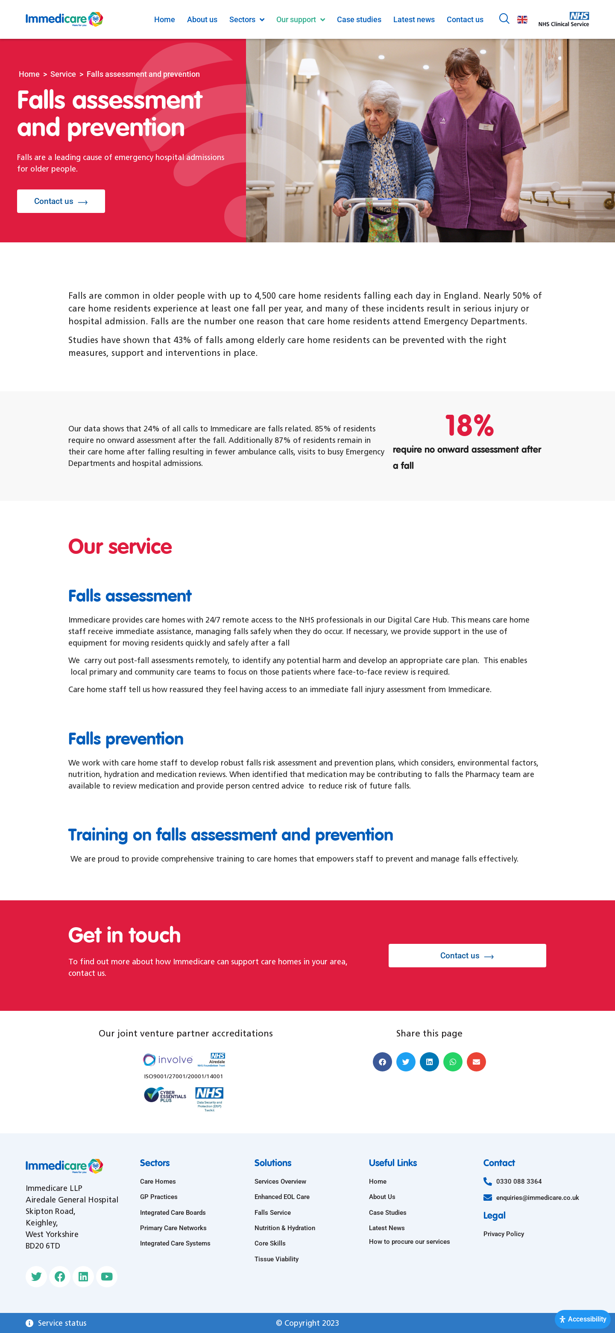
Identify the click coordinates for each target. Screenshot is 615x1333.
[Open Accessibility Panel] (583, 1319)
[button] (382, 1061)
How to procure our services (409, 1242)
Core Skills (270, 1243)
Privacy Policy (503, 1234)
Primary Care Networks (173, 1228)
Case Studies (388, 1213)
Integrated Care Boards (173, 1213)
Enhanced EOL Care (282, 1197)
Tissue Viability (277, 1259)
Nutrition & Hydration (285, 1228)
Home (29, 74)
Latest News (387, 1228)
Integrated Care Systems (175, 1243)
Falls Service (273, 1213)
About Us (382, 1197)
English (522, 20)
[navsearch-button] (504, 19)
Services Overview (280, 1181)
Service (63, 74)
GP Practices (159, 1197)
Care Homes (158, 1181)
